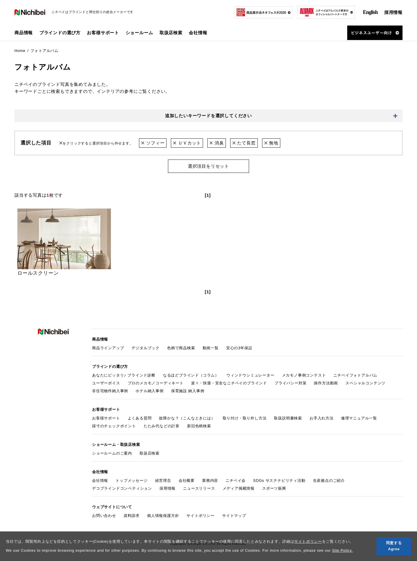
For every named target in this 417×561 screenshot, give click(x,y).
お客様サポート (106, 418)
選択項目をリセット (208, 166)
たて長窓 (244, 142)
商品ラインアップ (108, 348)
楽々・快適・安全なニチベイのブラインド (229, 383)
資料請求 (132, 515)
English (370, 12)
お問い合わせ (104, 515)
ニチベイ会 (236, 480)
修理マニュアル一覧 (359, 418)
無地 (271, 142)
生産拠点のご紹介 (329, 480)
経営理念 (163, 480)
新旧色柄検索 (199, 426)
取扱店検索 (171, 32)
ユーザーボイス (106, 383)
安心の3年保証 (239, 348)
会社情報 (100, 480)
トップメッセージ (131, 480)
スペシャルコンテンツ (365, 383)
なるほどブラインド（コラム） (191, 375)
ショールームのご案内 (112, 453)
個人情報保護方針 (163, 515)
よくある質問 (140, 418)
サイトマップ (234, 515)
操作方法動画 (326, 383)
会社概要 (187, 480)
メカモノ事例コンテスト (304, 375)
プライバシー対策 (290, 383)
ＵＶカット (187, 142)
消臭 (216, 142)
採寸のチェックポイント (114, 426)
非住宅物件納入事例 (110, 391)
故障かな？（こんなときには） (187, 418)
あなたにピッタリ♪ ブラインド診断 (124, 375)
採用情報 (393, 12)
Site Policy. (342, 550)
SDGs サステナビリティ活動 (279, 480)
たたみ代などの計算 (162, 426)
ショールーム (139, 32)
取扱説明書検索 (288, 418)
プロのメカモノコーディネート (156, 383)
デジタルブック (145, 348)
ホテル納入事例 (150, 391)
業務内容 (210, 480)
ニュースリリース (199, 488)
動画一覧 (211, 348)
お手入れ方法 (322, 418)
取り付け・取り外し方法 (245, 418)
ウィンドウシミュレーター (250, 375)
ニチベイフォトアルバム (355, 375)
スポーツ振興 (274, 488)
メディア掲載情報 (239, 488)
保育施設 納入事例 (187, 391)
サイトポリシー (308, 541)
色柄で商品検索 (181, 348)
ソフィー (152, 142)
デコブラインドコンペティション (122, 488)
